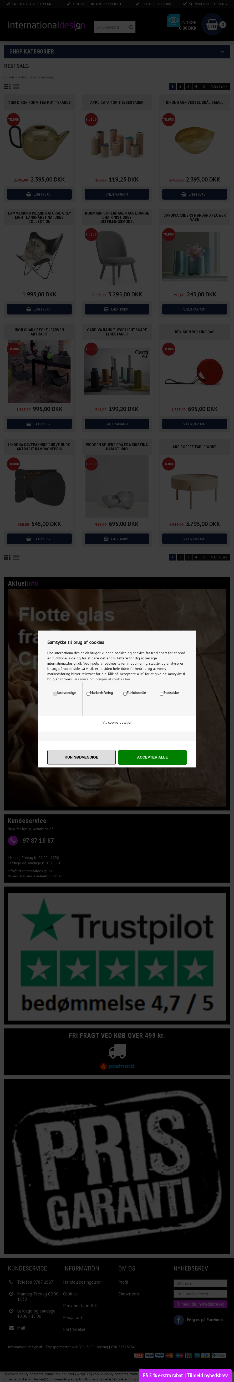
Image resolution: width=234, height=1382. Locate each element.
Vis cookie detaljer (117, 722)
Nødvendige (66, 693)
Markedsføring (101, 693)
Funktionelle (136, 693)
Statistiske (171, 693)
